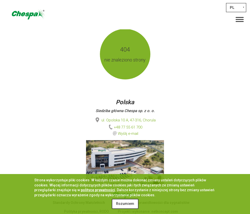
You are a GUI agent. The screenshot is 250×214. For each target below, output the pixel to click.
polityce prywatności (98, 190)
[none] (236, 7)
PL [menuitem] (232, 8)
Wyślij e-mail (128, 133)
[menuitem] (236, 7)
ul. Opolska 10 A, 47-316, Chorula (125, 120)
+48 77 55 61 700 (125, 127)
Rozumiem (125, 204)
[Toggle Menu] (240, 19)
